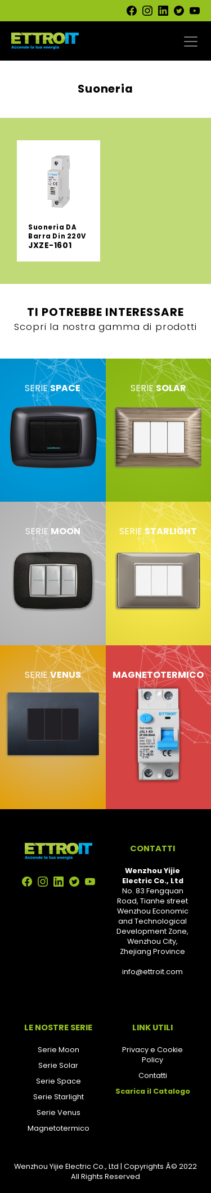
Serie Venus (58, 1112)
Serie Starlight (58, 1097)
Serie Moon (58, 1049)
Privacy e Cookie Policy (152, 1054)
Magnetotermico (58, 1128)
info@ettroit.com (152, 971)
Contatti (152, 1075)
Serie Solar (58, 1065)
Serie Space (58, 1081)
